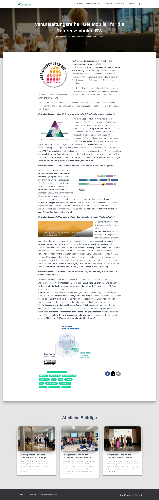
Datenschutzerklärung (48, 495)
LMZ (41, 383)
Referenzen (109, 4)
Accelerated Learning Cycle (56, 372)
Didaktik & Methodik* (93, 4)
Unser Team (120, 4)
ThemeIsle (138, 495)
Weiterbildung (54, 387)
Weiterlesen (67, 474)
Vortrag (43, 387)
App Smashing (55, 375)
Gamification (44, 379)
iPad (60, 379)
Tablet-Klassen (51, 383)
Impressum (32, 495)
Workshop (66, 387)
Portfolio (131, 4)
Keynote (68, 379)
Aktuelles (79, 4)
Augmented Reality (69, 375)
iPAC (53, 379)
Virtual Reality (65, 383)
